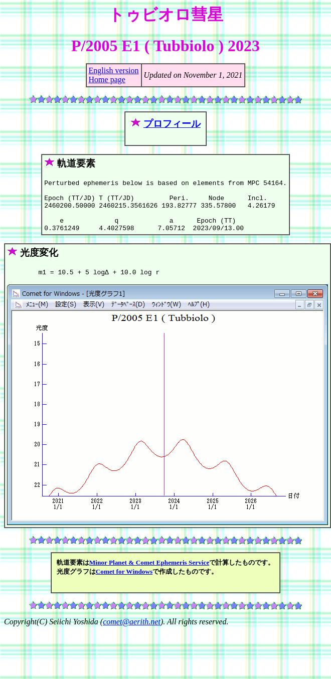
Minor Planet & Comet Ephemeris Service (149, 574)
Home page (107, 79)
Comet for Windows (124, 583)
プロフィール (172, 123)
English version (114, 70)
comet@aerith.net (131, 633)
